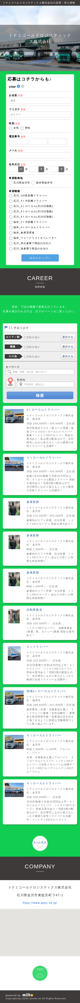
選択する (68, 337)
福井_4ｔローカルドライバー (31, 227)
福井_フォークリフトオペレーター (35, 238)
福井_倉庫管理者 (24, 232)
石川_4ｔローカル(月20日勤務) (33, 216)
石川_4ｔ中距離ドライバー (30, 200)
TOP (40, 969)
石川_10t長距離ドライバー (30, 195)
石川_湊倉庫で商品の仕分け (31, 248)
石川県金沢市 (21, 182)
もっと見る (40, 842)
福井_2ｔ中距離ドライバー (30, 222)
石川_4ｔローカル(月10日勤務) (33, 206)
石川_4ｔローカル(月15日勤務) (33, 211)
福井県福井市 (44, 182)
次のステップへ (40, 257)
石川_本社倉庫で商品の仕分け (32, 243)
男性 (28, 127)
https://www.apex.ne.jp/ (40, 903)
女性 (16, 127)
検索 (40, 395)
